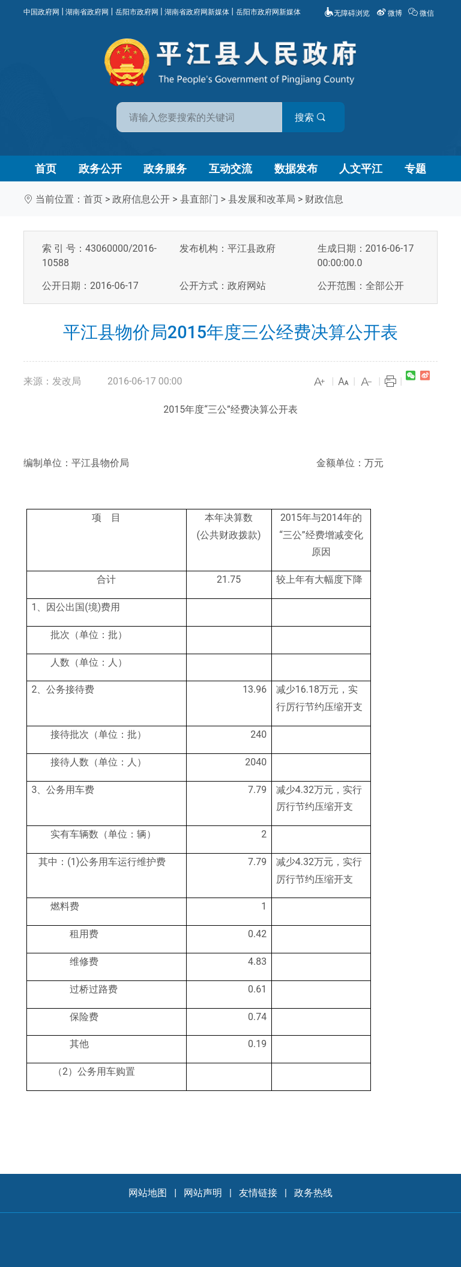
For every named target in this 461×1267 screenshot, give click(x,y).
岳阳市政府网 (136, 12)
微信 (422, 13)
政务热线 (313, 1193)
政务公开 (100, 168)
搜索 (316, 117)
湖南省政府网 (87, 12)
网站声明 (203, 1193)
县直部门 (199, 199)
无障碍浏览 (347, 13)
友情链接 (258, 1193)
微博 (390, 13)
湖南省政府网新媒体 (196, 12)
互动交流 (230, 168)
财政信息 (324, 199)
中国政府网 (41, 12)
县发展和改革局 (261, 199)
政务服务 (165, 168)
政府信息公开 (141, 199)
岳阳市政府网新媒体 (268, 12)
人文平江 (360, 168)
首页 (45, 168)
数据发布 (296, 168)
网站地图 (147, 1193)
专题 (415, 168)
